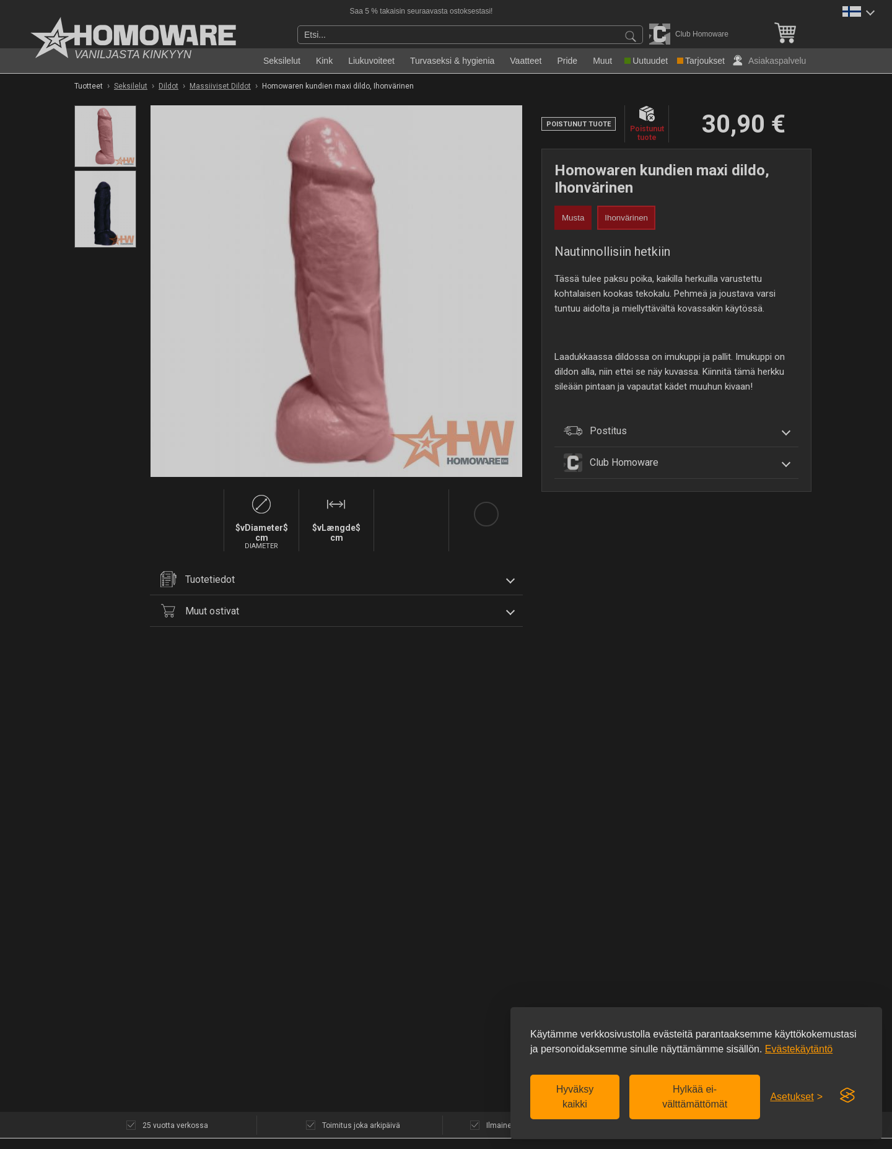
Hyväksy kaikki (574, 1096)
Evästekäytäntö (799, 1049)
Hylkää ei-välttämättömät (694, 1096)
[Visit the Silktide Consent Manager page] (847, 1096)
